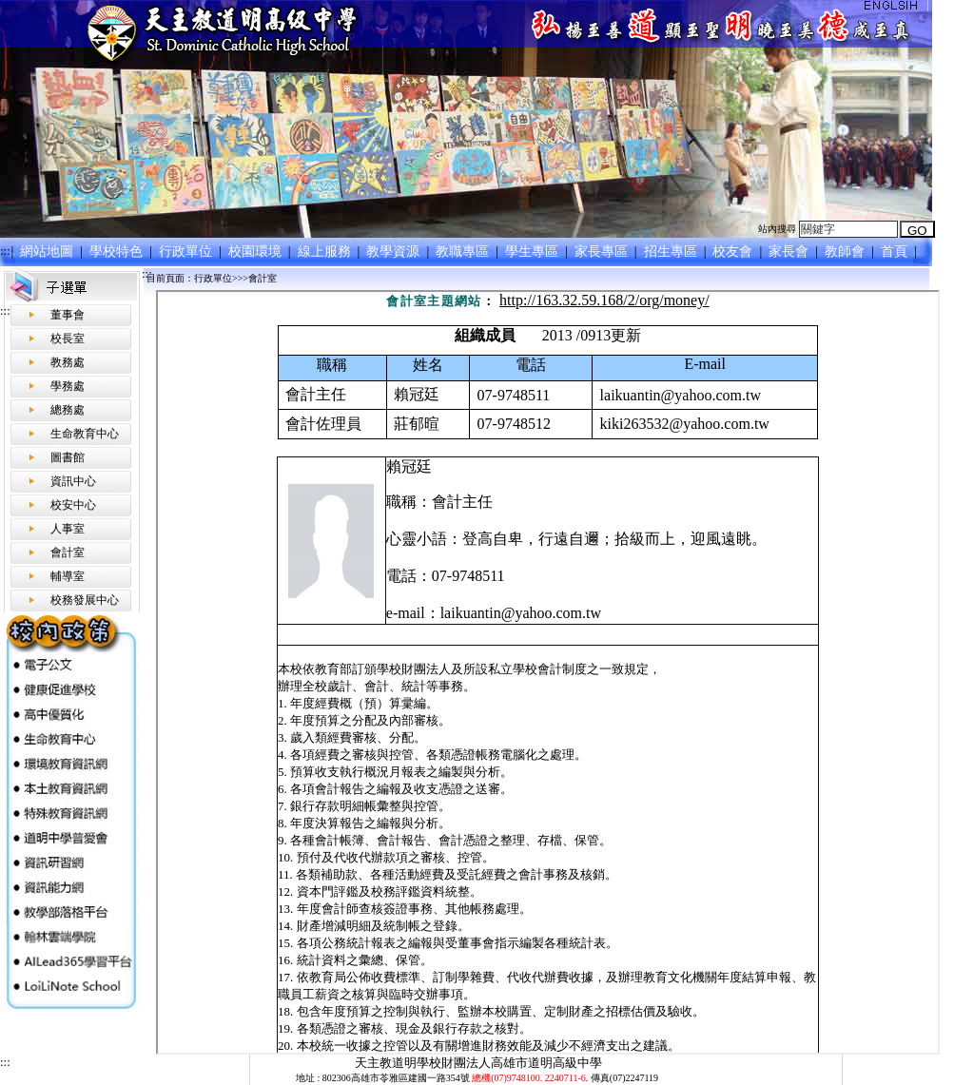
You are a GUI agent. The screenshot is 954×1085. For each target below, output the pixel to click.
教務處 (67, 362)
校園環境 (256, 251)
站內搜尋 (777, 228)
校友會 (735, 251)
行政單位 (187, 251)
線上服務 (326, 251)
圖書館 (67, 457)
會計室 (67, 552)
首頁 (895, 251)
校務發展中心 (84, 600)
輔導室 (67, 576)
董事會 (67, 314)
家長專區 (602, 251)
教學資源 (395, 251)
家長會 (791, 251)
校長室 (67, 338)
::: (5, 250)
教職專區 (464, 251)
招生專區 (672, 251)
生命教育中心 (84, 433)
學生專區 (534, 251)
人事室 (67, 528)
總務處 (67, 410)
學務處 (67, 386)
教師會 (847, 251)
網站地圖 (49, 251)
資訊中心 (73, 481)
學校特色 (118, 251)
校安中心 (73, 505)
